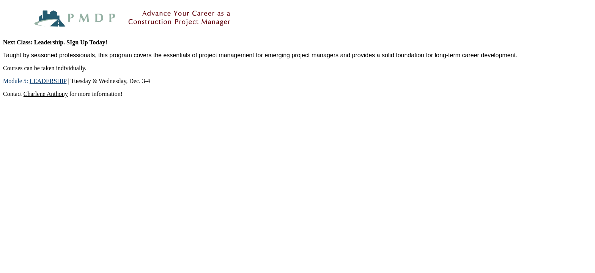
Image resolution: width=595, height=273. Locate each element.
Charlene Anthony (46, 94)
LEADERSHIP (48, 81)
